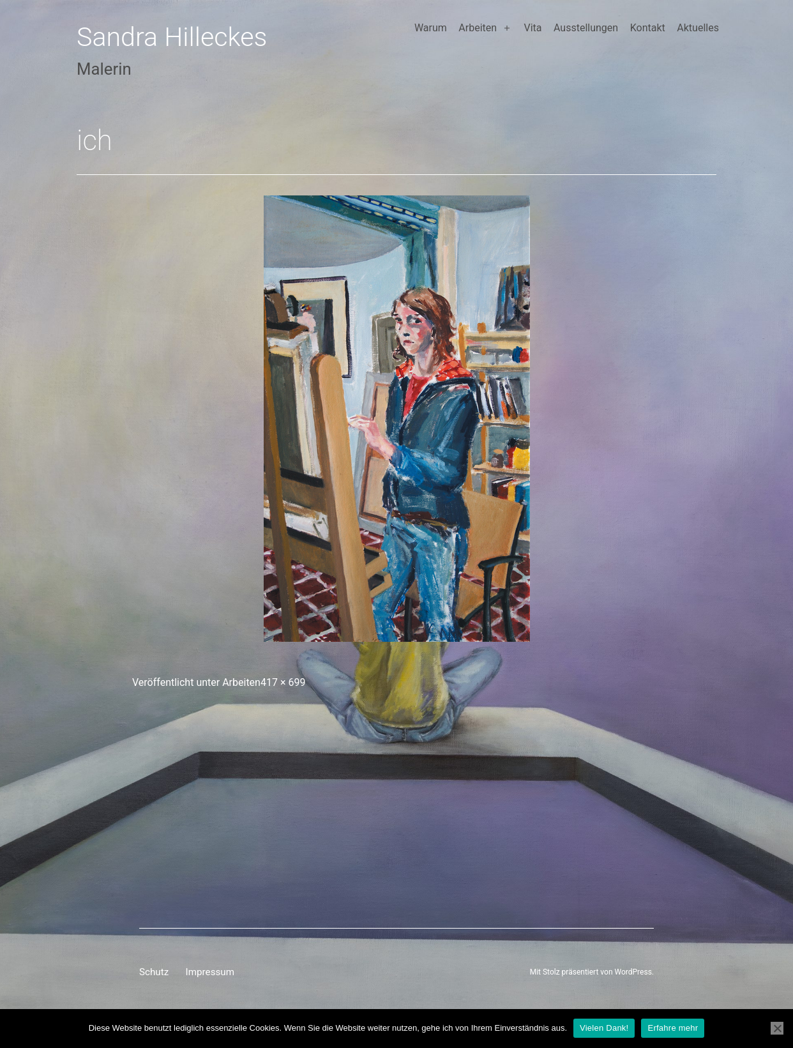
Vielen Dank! (604, 1028)
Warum (430, 28)
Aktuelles (698, 28)
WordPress (633, 972)
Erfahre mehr (672, 1028)
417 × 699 (283, 682)
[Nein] (777, 1028)
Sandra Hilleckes (172, 37)
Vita (532, 28)
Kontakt (647, 28)
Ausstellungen (586, 28)
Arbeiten (477, 28)
